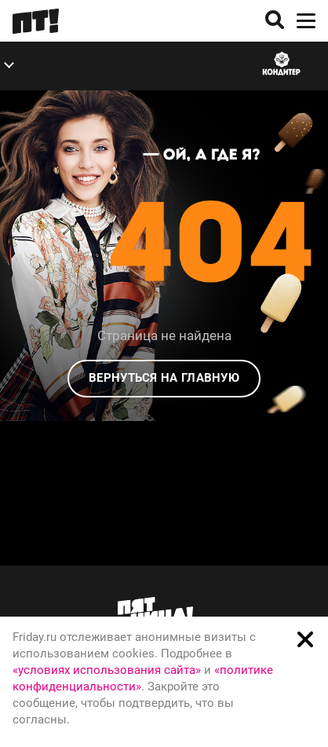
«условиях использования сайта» (107, 670)
